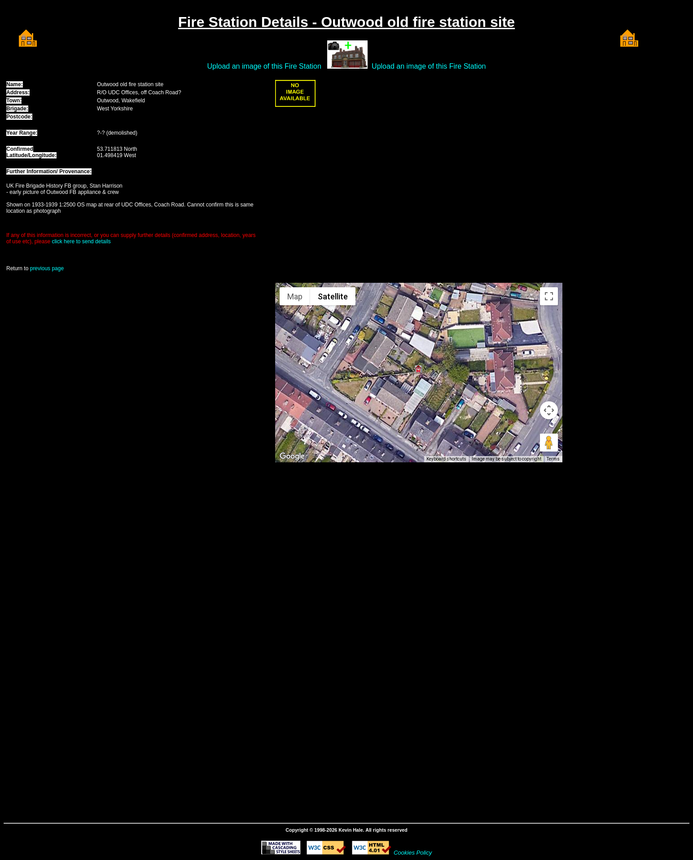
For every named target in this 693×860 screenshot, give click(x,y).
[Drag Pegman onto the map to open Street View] (549, 443)
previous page (47, 268)
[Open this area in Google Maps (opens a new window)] (292, 456)
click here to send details (81, 241)
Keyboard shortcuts (446, 458)
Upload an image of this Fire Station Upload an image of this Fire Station (346, 66)
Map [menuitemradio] (295, 296)
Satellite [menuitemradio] (333, 296)
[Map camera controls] (549, 410)
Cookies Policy (413, 852)
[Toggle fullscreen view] (549, 296)
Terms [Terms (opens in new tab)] (553, 458)
